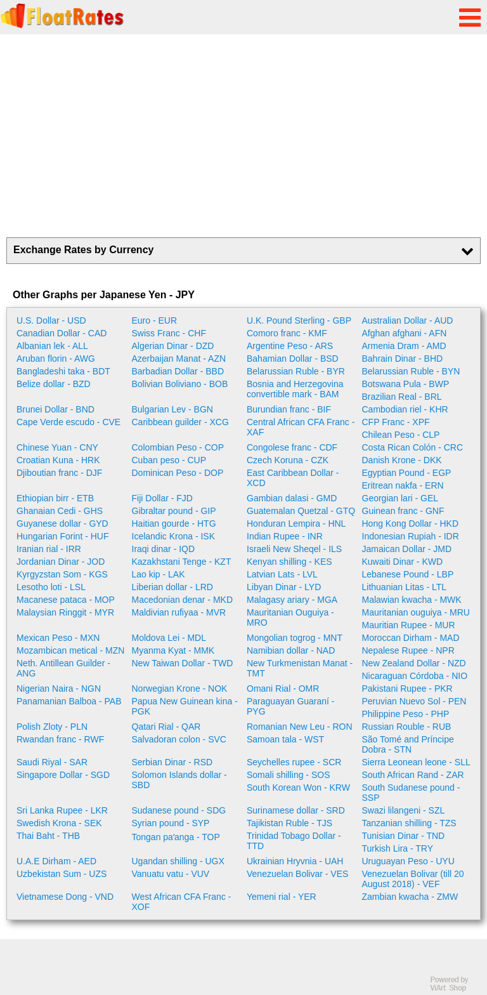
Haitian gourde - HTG (174, 523)
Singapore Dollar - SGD (63, 775)
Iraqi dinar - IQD (163, 549)
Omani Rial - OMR (283, 688)
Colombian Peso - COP (178, 447)
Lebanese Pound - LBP (408, 574)
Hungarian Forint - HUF (62, 536)
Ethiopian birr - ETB (55, 498)
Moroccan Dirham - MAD (411, 638)
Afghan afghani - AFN (404, 333)
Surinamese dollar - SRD (296, 810)
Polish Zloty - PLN (52, 727)
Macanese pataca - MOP (65, 600)
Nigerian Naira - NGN (58, 688)
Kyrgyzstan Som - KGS (62, 574)
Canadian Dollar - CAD (61, 333)
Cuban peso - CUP (169, 460)
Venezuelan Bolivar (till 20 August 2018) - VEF (413, 879)
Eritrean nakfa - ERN (403, 485)
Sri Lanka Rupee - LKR (62, 810)
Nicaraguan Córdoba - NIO (415, 676)
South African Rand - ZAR (413, 775)
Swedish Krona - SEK (59, 823)
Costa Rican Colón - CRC (413, 447)
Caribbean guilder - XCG (180, 422)
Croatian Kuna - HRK (58, 460)
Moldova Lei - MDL (169, 638)
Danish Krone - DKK (402, 460)
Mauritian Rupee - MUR (408, 625)
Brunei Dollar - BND (55, 409)
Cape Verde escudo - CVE (68, 422)
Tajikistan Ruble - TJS (289, 823)
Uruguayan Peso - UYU (408, 861)
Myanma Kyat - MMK (173, 650)
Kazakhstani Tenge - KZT (181, 562)
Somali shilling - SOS (288, 775)
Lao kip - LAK (158, 574)
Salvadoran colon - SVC (179, 739)
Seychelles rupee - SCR (294, 762)
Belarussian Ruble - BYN (411, 371)
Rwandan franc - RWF (60, 739)
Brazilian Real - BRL (402, 397)
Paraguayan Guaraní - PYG (291, 706)
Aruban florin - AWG (55, 358)
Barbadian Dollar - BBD (178, 371)
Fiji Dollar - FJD (162, 498)
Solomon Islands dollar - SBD (179, 780)
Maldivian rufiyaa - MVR (179, 612)
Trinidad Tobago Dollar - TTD (294, 841)
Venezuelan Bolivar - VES (297, 874)
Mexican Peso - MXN (58, 638)
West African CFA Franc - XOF (181, 902)
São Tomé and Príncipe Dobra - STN (408, 744)
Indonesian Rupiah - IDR (410, 536)
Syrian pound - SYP (171, 823)
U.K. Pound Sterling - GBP (299, 320)
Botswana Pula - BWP (406, 384)
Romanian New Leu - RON (300, 727)
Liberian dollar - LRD (172, 587)
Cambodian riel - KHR (405, 409)
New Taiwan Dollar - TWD (182, 663)
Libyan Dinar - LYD (284, 587)
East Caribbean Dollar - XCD (293, 478)
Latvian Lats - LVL (282, 574)
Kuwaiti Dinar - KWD (402, 562)
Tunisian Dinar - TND (403, 836)
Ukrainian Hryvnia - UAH (295, 861)
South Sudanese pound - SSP (411, 792)
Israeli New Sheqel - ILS (294, 549)
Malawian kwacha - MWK (412, 600)
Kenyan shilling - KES (289, 562)
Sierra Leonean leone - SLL (416, 762)
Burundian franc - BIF (289, 409)
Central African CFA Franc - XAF (300, 427)
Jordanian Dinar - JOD (60, 562)
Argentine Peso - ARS (290, 346)
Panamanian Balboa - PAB (69, 701)
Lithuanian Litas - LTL (404, 587)
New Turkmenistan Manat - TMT (300, 668)
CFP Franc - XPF (396, 422)
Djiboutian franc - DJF (59, 473)
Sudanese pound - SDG (179, 810)
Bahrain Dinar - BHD (402, 358)
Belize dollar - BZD (53, 384)
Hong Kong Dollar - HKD (410, 523)
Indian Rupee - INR (285, 536)
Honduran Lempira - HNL (296, 523)
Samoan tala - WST (285, 739)
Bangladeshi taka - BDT (63, 371)
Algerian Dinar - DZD (173, 346)
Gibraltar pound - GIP (174, 511)
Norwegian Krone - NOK (180, 688)
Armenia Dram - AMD (404, 346)
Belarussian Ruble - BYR (296, 371)
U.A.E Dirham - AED (56, 861)
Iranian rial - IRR (48, 549)
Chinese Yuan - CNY (57, 447)
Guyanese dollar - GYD (62, 523)
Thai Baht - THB (48, 836)
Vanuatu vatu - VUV (171, 874)
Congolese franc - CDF (292, 447)
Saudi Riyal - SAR (52, 762)
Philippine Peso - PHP (406, 714)
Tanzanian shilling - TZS (409, 823)
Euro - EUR (155, 320)
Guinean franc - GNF (403, 511)
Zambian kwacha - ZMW (410, 897)
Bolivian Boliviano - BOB (180, 384)
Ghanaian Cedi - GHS (59, 511)
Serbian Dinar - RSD (172, 762)
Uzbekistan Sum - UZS (61, 874)
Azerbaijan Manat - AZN (179, 358)
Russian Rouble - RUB (406, 727)
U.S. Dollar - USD (51, 320)
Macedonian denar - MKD (182, 600)
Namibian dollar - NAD (291, 650)
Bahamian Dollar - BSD (293, 358)
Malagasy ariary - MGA (292, 600)
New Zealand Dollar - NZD (414, 663)
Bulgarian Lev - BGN (172, 409)
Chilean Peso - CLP (401, 435)
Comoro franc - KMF (287, 333)
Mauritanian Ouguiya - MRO (290, 617)
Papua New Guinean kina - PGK (185, 706)
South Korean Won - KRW (298, 787)
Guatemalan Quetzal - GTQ (301, 511)
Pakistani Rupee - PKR (407, 688)
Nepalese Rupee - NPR (408, 650)
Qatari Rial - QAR (166, 727)
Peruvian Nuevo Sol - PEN (414, 701)
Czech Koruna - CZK (287, 460)
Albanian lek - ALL (52, 346)
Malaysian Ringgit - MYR (65, 612)
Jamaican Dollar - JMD (407, 549)
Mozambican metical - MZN (70, 650)
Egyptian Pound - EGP (406, 473)
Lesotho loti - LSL (51, 587)
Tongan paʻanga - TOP (176, 837)
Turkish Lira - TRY (398, 848)
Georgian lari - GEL (400, 498)
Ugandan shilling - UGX (178, 861)
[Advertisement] (243, 136)
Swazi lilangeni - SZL (403, 810)
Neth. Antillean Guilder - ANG (63, 668)
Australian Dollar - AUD (407, 320)
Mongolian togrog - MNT (294, 638)
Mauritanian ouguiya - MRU (416, 612)
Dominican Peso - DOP (178, 473)
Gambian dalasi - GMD (292, 498)
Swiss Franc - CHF (169, 333)
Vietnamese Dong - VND (65, 897)
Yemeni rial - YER (281, 897)
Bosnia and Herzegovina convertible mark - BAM (295, 389)
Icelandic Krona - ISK (174, 536)
